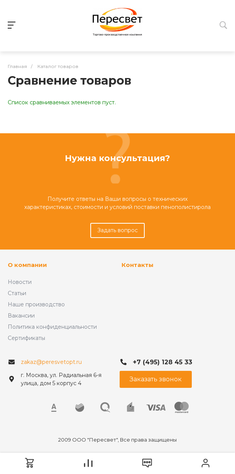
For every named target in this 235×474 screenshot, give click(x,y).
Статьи (17, 293)
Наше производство (36, 304)
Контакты (138, 264)
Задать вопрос (117, 230)
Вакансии (21, 315)
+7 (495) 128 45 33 (162, 362)
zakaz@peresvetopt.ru (51, 361)
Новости (20, 282)
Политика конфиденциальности (52, 326)
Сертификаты (26, 338)
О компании (27, 264)
